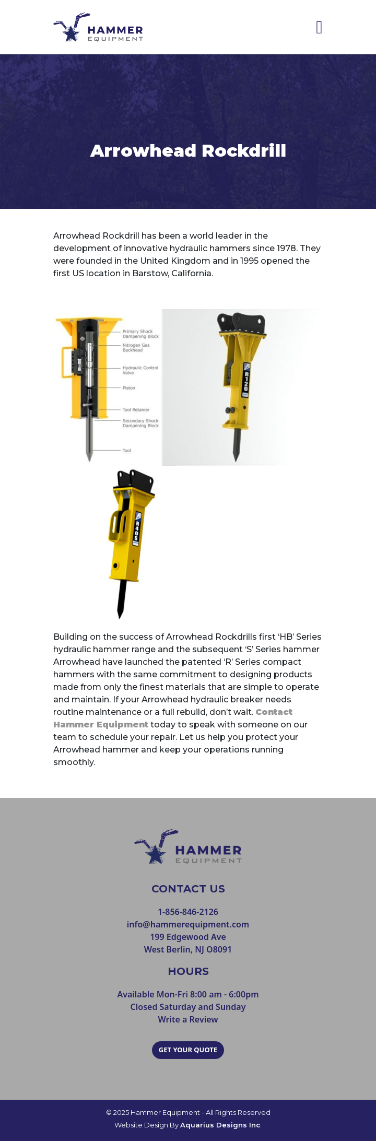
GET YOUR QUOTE (188, 1049)
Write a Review (188, 1019)
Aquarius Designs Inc (220, 1125)
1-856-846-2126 (188, 911)
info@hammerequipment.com (188, 924)
